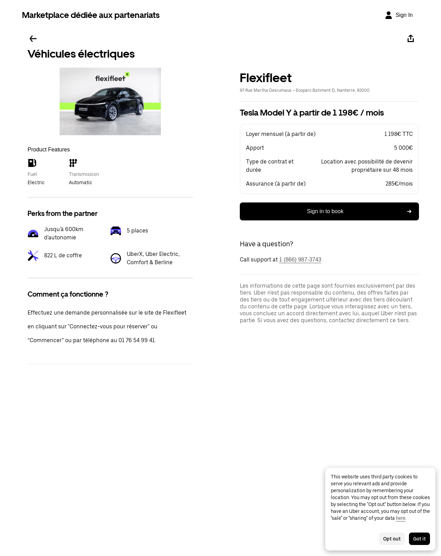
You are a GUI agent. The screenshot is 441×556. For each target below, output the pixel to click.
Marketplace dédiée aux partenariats (91, 15)
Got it (419, 539)
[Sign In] (398, 15)
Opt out (392, 539)
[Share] (410, 38)
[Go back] (33, 38)
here (401, 518)
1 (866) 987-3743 (300, 259)
